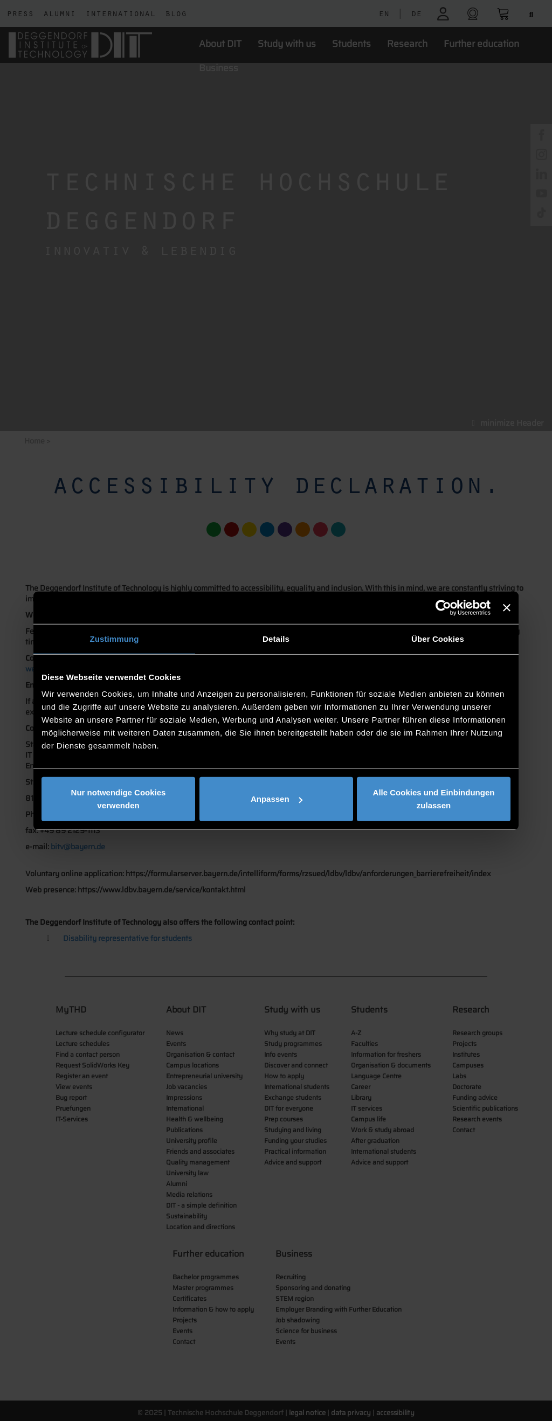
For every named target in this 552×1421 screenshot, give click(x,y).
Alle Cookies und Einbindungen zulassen (434, 799)
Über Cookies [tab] (437, 638)
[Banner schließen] (506, 607)
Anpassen (276, 798)
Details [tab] (276, 638)
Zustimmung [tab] (114, 638)
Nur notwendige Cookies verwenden (118, 799)
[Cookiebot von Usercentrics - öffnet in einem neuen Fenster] (443, 607)
